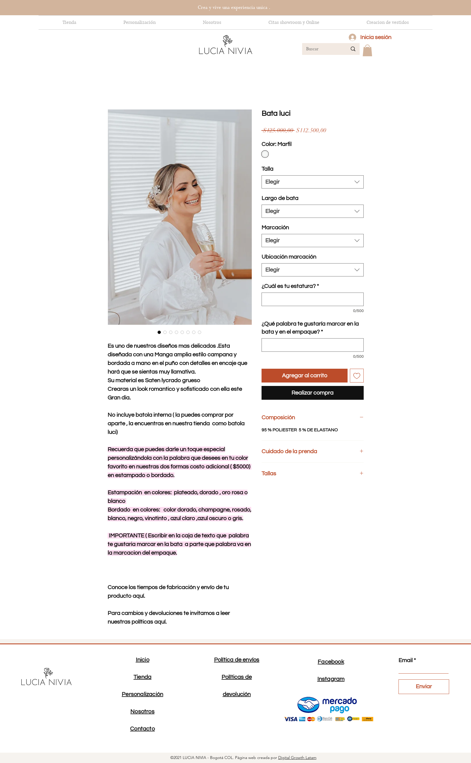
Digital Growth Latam (297, 757)
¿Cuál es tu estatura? (290, 286)
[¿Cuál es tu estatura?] (312, 299)
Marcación (275, 227)
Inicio (142, 660)
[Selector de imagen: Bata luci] (159, 332)
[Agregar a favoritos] (357, 376)
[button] (367, 50)
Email (405, 660)
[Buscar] (322, 49)
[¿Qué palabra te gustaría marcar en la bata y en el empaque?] (312, 345)
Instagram (331, 679)
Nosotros (142, 711)
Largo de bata (280, 198)
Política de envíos (237, 660)
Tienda (142, 677)
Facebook (331, 662)
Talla (267, 169)
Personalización (142, 694)
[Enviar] (423, 686)
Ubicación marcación (289, 257)
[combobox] (313, 182)
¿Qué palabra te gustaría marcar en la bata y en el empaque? (310, 328)
